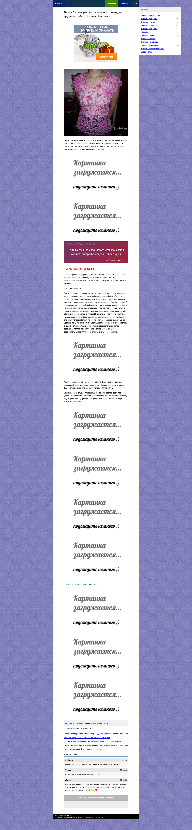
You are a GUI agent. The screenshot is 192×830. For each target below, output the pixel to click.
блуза (105, 723)
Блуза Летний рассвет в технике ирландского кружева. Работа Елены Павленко (98, 734)
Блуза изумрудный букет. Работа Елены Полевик (85, 749)
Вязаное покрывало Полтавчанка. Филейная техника (87, 738)
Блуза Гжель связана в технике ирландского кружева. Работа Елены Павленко (98, 745)
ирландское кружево (93, 723)
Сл (111, 3)
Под (124, 3)
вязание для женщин (74, 723)
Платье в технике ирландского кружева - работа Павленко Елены (92, 741)
